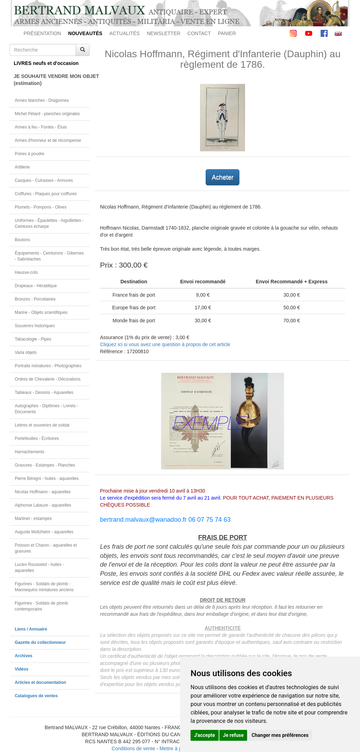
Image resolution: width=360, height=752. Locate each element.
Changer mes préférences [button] (280, 735)
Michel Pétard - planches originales (47, 113)
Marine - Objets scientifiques (41, 312)
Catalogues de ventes (36, 695)
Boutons (22, 239)
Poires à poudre (29, 153)
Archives (23, 655)
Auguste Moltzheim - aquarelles (44, 531)
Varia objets (26, 352)
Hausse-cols (26, 272)
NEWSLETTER (163, 33)
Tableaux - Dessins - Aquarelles (44, 392)
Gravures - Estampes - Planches (45, 465)
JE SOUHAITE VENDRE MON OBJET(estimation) (52, 79)
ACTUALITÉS (124, 33)
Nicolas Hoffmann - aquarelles (43, 491)
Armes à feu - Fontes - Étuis (41, 127)
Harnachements (29, 451)
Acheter (222, 177)
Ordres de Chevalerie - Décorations (48, 379)
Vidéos (21, 669)
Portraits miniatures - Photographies (48, 365)
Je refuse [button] (233, 735)
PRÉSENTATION (42, 33)
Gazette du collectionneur (40, 642)
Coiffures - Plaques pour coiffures (46, 193)
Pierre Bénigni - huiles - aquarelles (47, 478)
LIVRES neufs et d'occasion (46, 63)
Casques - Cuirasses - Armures (44, 180)
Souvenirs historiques (35, 325)
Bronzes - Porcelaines (35, 299)
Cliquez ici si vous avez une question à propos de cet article (165, 344)
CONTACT (199, 33)
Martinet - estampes (33, 518)
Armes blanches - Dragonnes (42, 100)
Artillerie (22, 167)
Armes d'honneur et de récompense (48, 140)
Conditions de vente (133, 748)
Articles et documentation (40, 682)
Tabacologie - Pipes (33, 339)
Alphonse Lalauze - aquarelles (43, 505)
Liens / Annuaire (31, 629)
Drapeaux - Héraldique (36, 285)
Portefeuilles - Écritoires (37, 438)
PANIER (227, 33)
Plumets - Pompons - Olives (40, 207)
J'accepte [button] (204, 735)
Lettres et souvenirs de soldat (42, 425)
